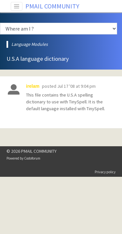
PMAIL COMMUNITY (52, 6)
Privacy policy (105, 172)
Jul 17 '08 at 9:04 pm (76, 86)
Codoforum (32, 158)
